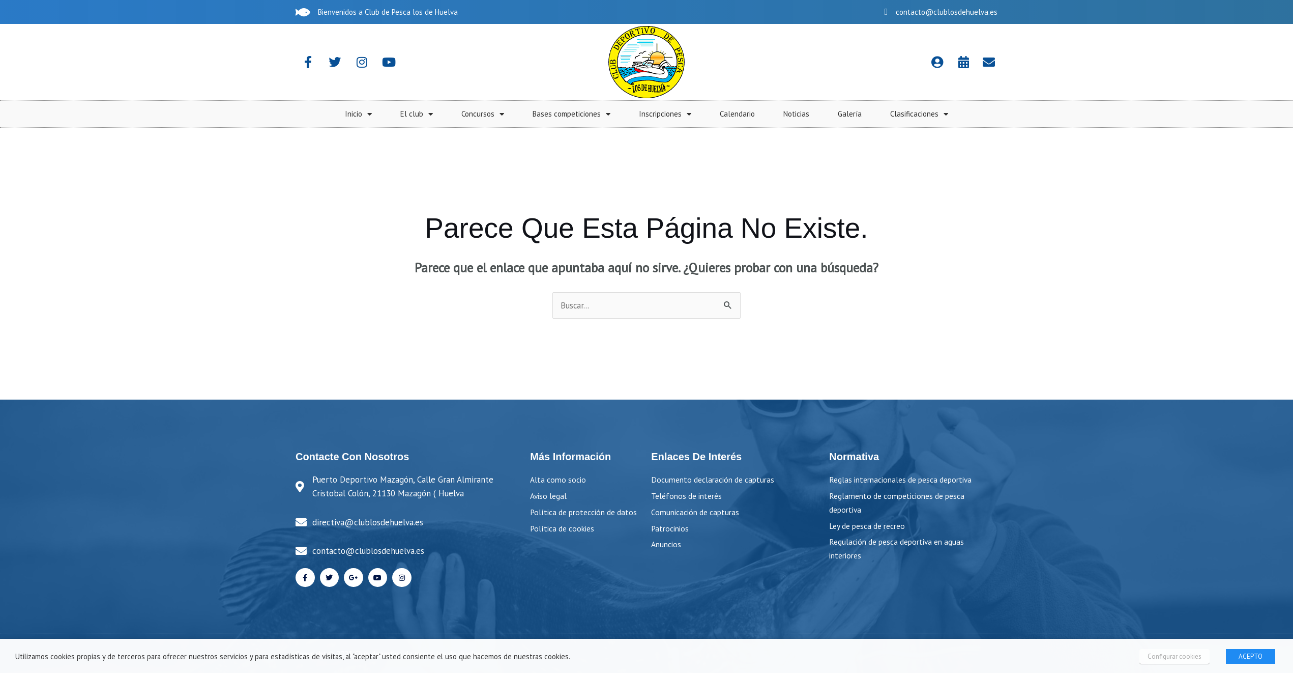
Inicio (747, 114)
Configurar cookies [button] (1175, 656)
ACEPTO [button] (1250, 656)
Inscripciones (1054, 114)
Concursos (871, 114)
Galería (1239, 114)
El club (805, 114)
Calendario (1126, 114)
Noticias (1185, 114)
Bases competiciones (961, 114)
